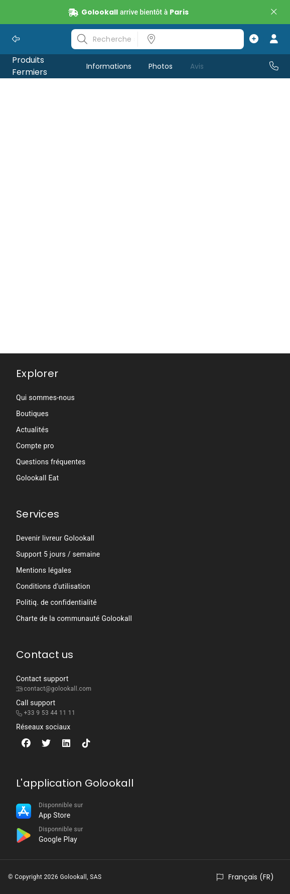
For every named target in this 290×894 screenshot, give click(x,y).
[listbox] (187, 39)
